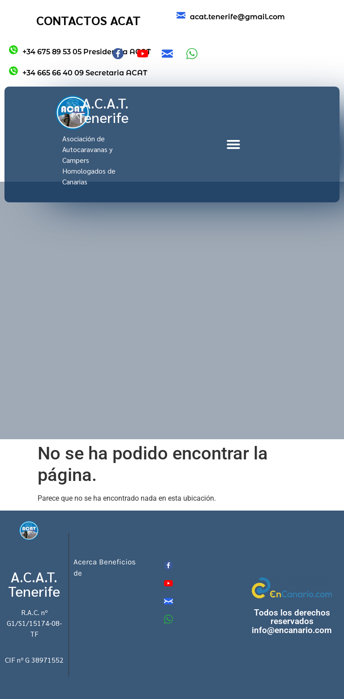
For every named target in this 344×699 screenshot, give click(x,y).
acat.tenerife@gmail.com (237, 17)
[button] (233, 144)
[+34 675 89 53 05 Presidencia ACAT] (13, 49)
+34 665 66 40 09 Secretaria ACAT (84, 73)
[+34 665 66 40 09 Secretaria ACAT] (13, 70)
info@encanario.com (292, 630)
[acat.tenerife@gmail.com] (180, 15)
